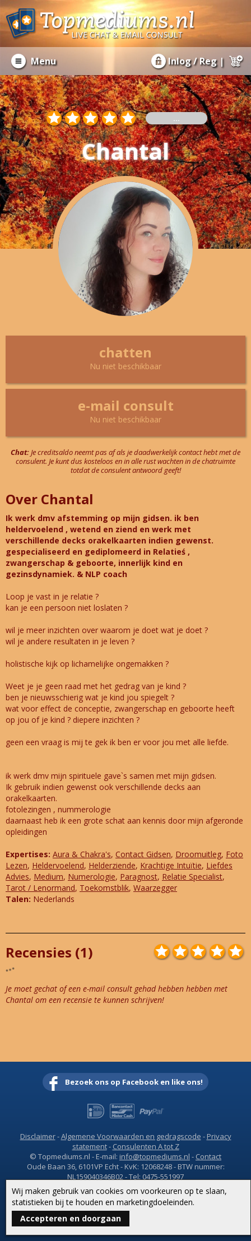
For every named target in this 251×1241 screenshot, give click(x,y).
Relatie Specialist (192, 876)
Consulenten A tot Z (146, 1146)
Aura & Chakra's (82, 854)
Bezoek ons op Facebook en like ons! (134, 1082)
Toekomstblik (104, 887)
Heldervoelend (58, 865)
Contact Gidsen (143, 854)
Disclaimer (37, 1136)
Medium (48, 876)
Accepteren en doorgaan (70, 1218)
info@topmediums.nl (154, 1156)
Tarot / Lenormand (40, 887)
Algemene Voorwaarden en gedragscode (131, 1136)
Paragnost (138, 876)
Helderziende (112, 865)
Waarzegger (155, 887)
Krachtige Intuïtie (171, 865)
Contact (208, 1156)
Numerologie (91, 876)
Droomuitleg (198, 854)
